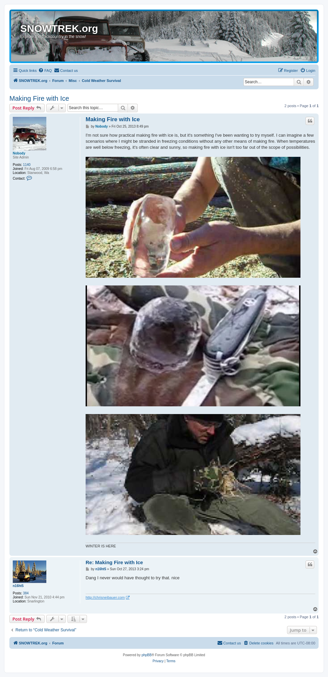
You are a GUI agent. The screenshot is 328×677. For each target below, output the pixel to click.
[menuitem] (45, 70)
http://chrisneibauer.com (105, 597)
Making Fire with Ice (39, 98)
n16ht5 (18, 586)
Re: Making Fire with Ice (114, 562)
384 (26, 593)
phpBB (147, 655)
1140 (27, 165)
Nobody (19, 153)
